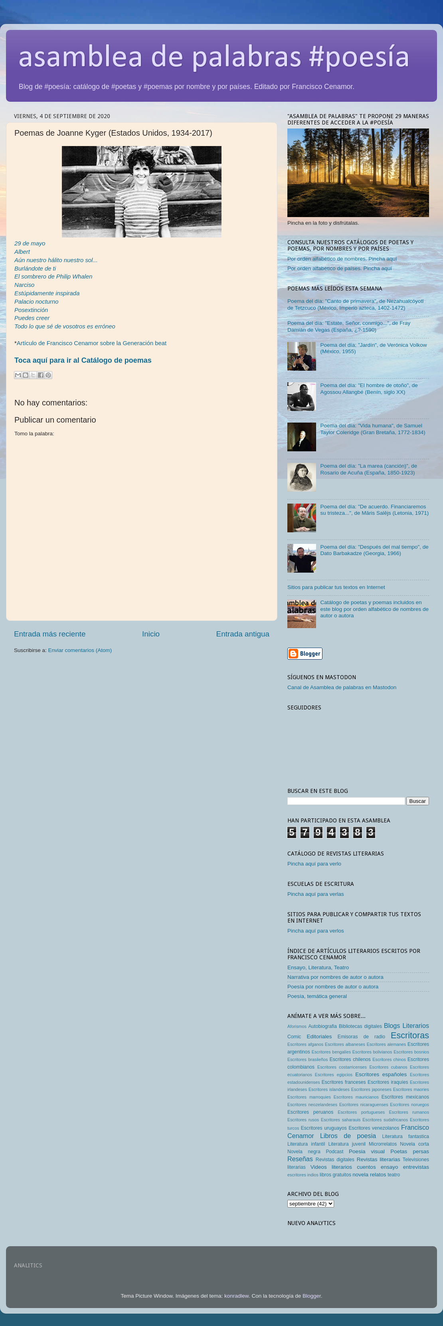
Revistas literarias (378, 1159)
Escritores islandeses (329, 1089)
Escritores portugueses (361, 1112)
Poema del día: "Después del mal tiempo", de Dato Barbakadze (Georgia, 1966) (374, 550)
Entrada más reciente (50, 634)
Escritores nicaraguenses (363, 1104)
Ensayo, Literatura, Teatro (318, 967)
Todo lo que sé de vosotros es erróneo (64, 326)
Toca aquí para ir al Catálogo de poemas (83, 360)
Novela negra (303, 1151)
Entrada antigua (242, 634)
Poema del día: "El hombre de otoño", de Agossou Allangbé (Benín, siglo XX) (369, 388)
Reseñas (300, 1158)
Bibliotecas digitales (360, 1026)
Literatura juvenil (347, 1144)
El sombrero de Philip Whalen (53, 276)
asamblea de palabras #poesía (214, 58)
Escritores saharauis (341, 1119)
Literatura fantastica (405, 1136)
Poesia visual (367, 1151)
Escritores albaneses (345, 1044)
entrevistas (416, 1167)
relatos (378, 1175)
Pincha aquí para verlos (315, 931)
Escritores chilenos (350, 1059)
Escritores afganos (305, 1044)
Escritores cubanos (388, 1067)
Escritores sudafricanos (385, 1119)
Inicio (151, 634)
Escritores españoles (381, 1074)
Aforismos (297, 1026)
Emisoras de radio (361, 1036)
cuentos (366, 1167)
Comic (294, 1036)
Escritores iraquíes (388, 1082)
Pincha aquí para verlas (315, 894)
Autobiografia (323, 1026)
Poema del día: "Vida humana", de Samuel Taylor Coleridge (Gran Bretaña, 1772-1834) (372, 429)
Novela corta (414, 1144)
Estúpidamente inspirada (46, 293)
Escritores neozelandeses (312, 1104)
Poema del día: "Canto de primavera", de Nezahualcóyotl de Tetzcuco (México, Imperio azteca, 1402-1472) (355, 304)
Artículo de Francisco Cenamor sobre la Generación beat (91, 343)
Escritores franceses (344, 1082)
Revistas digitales (335, 1159)
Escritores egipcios (334, 1074)
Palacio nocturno (36, 301)
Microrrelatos (383, 1144)
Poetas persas (409, 1151)
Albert (22, 252)
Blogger (312, 1296)
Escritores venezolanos (374, 1128)
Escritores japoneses (371, 1089)
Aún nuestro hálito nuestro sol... (56, 260)
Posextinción (31, 310)
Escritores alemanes (386, 1044)
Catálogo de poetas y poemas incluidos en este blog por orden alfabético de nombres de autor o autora (374, 608)
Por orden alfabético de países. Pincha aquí (339, 268)
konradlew (236, 1296)
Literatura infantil (306, 1144)
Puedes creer (31, 318)
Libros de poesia (348, 1135)
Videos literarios (331, 1167)
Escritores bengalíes (331, 1051)
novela (360, 1175)
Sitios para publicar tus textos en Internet (336, 587)
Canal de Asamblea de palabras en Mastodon (341, 687)
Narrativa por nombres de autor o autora (335, 977)
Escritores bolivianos (372, 1051)
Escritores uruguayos (324, 1128)
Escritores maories (411, 1089)
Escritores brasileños (307, 1059)
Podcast (334, 1151)
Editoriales (319, 1036)
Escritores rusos (303, 1119)
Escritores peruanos (310, 1112)
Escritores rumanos (409, 1112)
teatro (394, 1175)
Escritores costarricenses (342, 1067)
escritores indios (302, 1174)
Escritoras (410, 1035)
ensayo (389, 1167)
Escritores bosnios (411, 1051)
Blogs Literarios (406, 1025)
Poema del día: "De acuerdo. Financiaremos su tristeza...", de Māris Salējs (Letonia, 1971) (374, 510)
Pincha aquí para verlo (314, 864)
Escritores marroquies (309, 1097)
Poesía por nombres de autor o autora (332, 987)
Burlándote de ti (35, 268)
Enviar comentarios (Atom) (80, 650)
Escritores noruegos (409, 1104)
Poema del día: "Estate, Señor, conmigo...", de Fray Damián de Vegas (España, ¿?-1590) (348, 326)
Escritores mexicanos (405, 1097)
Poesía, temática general (317, 996)
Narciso (24, 285)
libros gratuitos (335, 1175)
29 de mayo (29, 243)
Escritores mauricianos (356, 1097)
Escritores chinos (388, 1059)
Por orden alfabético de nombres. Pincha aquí (342, 259)
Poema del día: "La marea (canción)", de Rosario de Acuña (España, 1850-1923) (368, 469)
